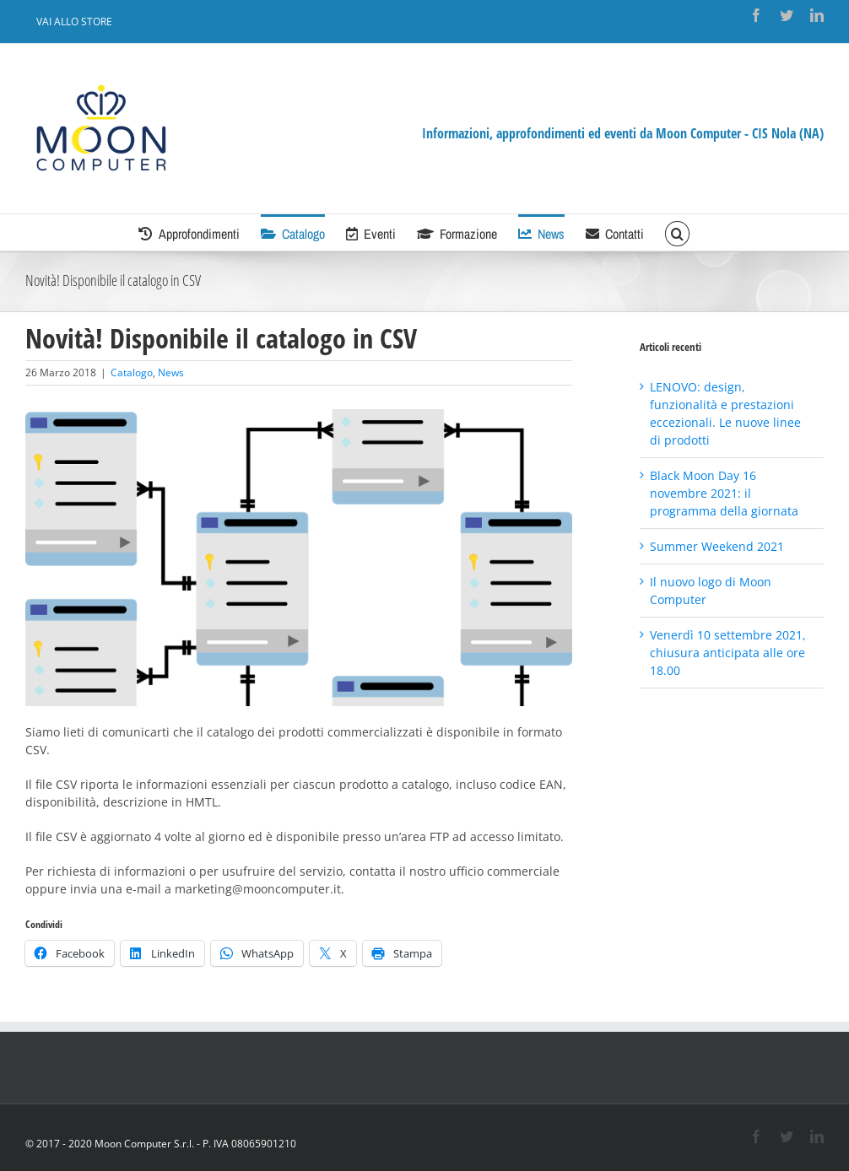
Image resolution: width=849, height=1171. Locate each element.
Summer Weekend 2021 (717, 546)
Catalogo (132, 372)
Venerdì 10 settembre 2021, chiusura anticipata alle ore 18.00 (728, 652)
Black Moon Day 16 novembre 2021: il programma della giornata (724, 493)
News (171, 372)
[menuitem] (74, 21)
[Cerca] (677, 232)
